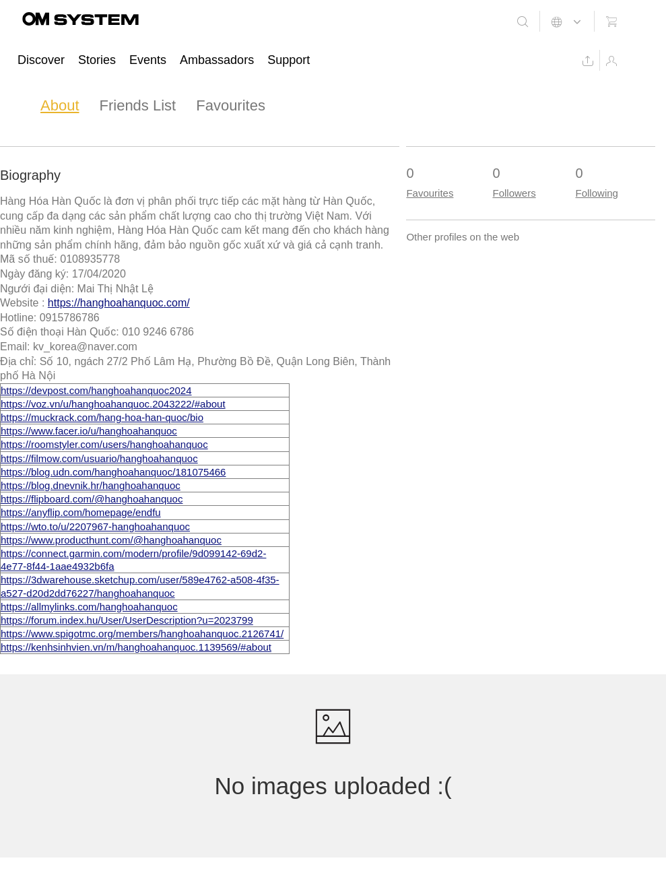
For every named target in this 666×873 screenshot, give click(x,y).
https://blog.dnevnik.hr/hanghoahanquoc (90, 485)
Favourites (230, 105)
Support (288, 60)
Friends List (138, 105)
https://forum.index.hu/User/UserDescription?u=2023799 (127, 620)
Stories (97, 60)
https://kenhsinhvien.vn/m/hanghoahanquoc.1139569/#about (136, 647)
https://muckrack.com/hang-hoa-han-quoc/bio (102, 417)
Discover (41, 60)
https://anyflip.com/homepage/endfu (81, 512)
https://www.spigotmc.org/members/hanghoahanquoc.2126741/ (142, 633)
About (59, 105)
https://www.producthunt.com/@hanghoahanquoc (111, 540)
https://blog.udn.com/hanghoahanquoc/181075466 (113, 472)
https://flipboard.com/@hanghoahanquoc (91, 499)
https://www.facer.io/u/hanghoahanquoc (89, 431)
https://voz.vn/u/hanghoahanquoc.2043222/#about (113, 404)
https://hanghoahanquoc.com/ (119, 303)
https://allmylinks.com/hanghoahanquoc (89, 606)
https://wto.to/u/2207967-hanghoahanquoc (95, 526)
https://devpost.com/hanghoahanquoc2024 (96, 390)
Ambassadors (217, 60)
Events (147, 60)
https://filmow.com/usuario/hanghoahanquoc (99, 458)
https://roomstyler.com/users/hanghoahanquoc (104, 444)
